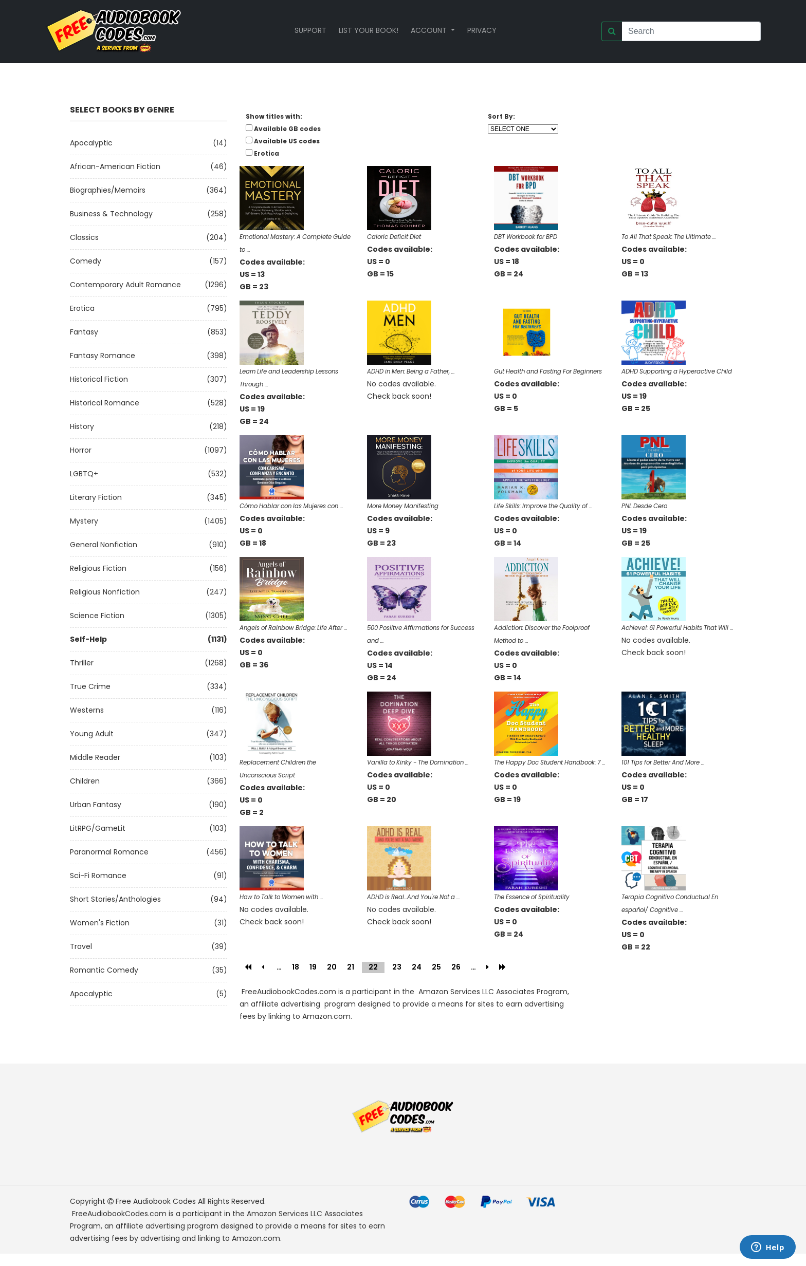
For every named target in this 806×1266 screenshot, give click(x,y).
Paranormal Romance (109, 852)
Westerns (87, 710)
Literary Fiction (96, 497)
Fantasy (84, 332)
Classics (84, 237)
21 (350, 967)
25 (436, 967)
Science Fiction (97, 615)
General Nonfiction (103, 544)
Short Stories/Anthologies (115, 899)
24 (417, 967)
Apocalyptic (91, 143)
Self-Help (88, 639)
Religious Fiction (98, 568)
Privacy (482, 30)
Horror (80, 450)
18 (295, 967)
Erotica (82, 308)
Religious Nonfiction (105, 592)
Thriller (82, 663)
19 (313, 967)
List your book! (368, 30)
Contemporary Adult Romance (125, 285)
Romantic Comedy (104, 970)
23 (396, 967)
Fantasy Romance (102, 355)
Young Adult (92, 734)
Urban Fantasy (95, 804)
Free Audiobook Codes (156, 1201)
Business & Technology (111, 214)
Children (85, 781)
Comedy (85, 261)
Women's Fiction (100, 923)
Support (310, 30)
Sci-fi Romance (98, 875)
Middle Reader (95, 757)
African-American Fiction (115, 166)
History (82, 426)
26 (456, 967)
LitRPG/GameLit (97, 828)
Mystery (84, 521)
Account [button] (430, 30)
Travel (81, 946)
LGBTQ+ (84, 474)
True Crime (90, 686)
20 (332, 967)
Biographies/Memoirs (107, 190)
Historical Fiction (99, 379)
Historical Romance (104, 403)
